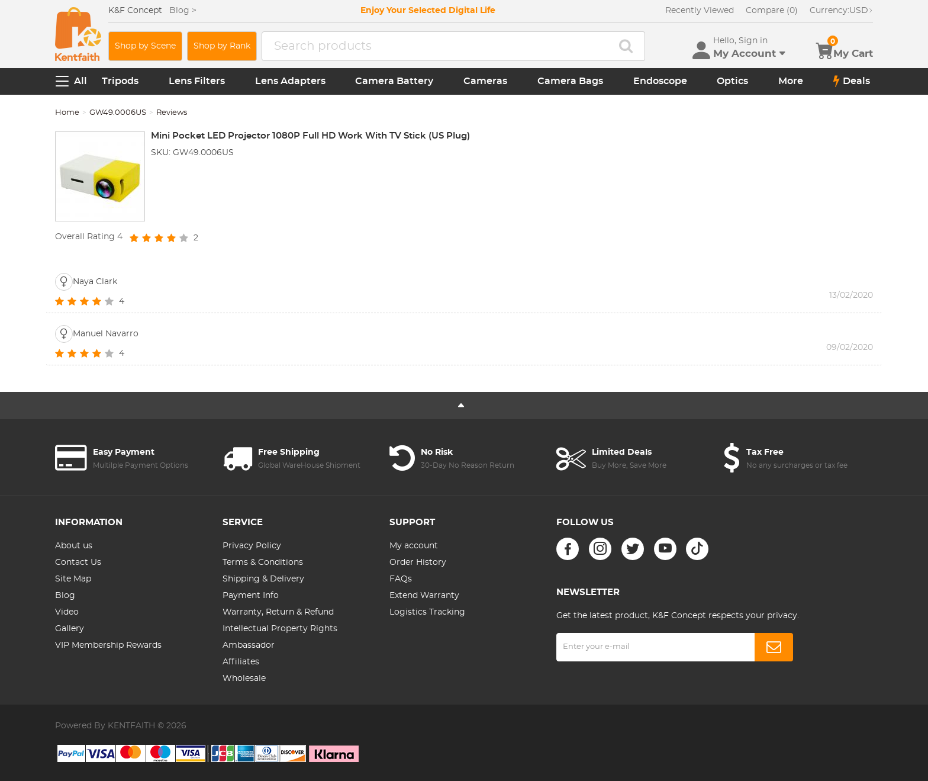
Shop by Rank (222, 46)
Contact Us (78, 562)
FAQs (400, 579)
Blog (65, 596)
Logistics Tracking (427, 612)
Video (67, 612)
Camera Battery (394, 81)
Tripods (120, 81)
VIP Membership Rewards (108, 645)
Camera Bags (570, 81)
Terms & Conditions (263, 562)
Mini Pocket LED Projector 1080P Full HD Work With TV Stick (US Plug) (310, 135)
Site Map (73, 579)
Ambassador (249, 645)
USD (841, 10)
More (790, 81)
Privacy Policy (252, 546)
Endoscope (660, 81)
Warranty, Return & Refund (278, 612)
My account (413, 546)
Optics (732, 81)
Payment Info (251, 596)
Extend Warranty (424, 596)
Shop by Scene (145, 46)
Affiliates (241, 662)
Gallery (69, 629)
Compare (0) (772, 11)
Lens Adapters (290, 81)
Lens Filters (197, 81)
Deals (851, 81)
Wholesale (244, 678)
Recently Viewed (699, 11)
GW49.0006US (117, 113)
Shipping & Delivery (263, 579)
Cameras (485, 81)
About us (73, 546)
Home (67, 113)
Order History (417, 562)
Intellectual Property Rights (280, 629)
